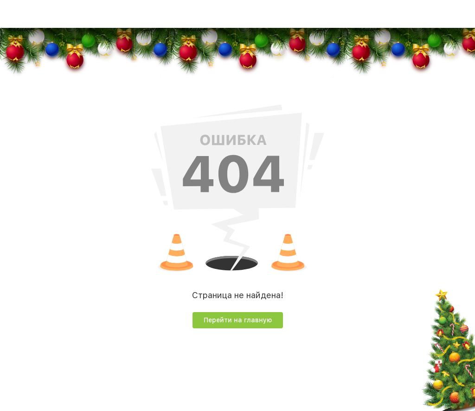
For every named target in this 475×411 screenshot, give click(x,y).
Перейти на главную (238, 320)
